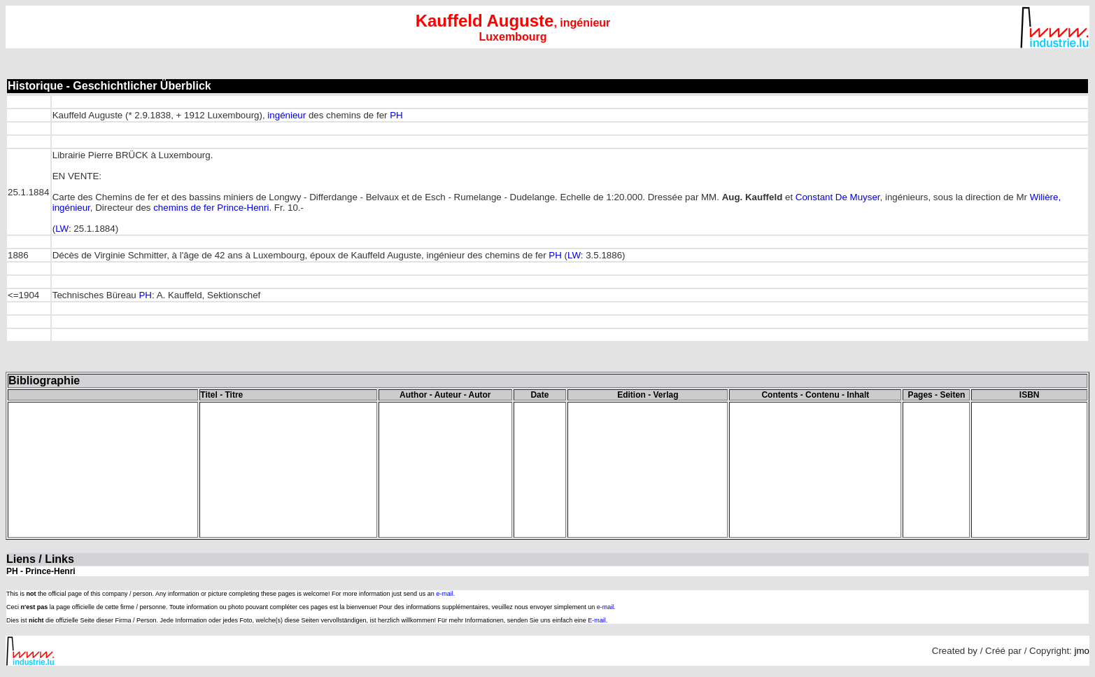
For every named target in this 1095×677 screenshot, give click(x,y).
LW (62, 228)
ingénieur (286, 115)
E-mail (597, 620)
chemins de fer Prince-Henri (211, 207)
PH (395, 115)
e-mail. (445, 593)
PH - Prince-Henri (41, 571)
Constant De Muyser (838, 197)
